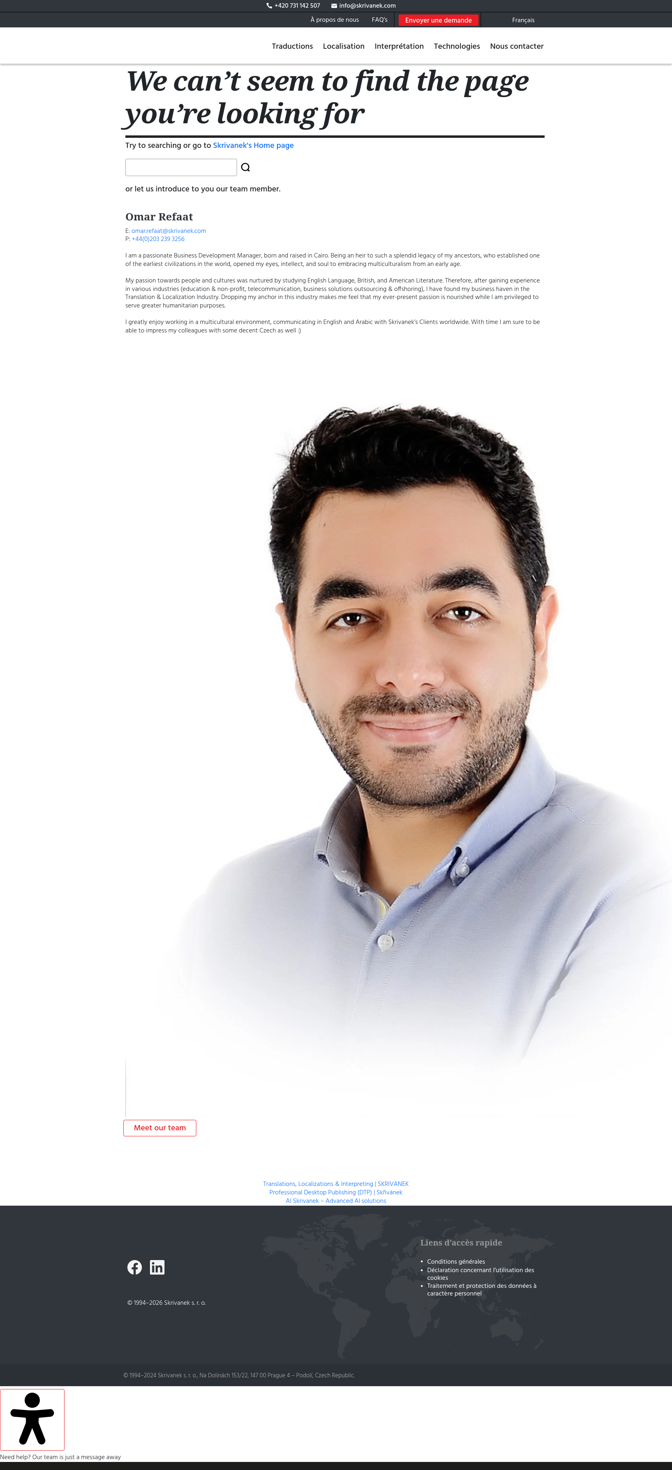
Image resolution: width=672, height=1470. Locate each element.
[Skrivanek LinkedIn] (157, 1268)
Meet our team (160, 1128)
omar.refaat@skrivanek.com (169, 231)
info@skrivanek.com (363, 6)
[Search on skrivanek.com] (490, 19)
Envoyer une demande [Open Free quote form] (438, 20)
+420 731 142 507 (297, 6)
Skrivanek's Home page (253, 145)
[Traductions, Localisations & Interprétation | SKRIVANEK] (156, 45)
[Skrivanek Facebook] (134, 1268)
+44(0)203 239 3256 (158, 239)
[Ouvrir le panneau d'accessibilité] (32, 1420)
